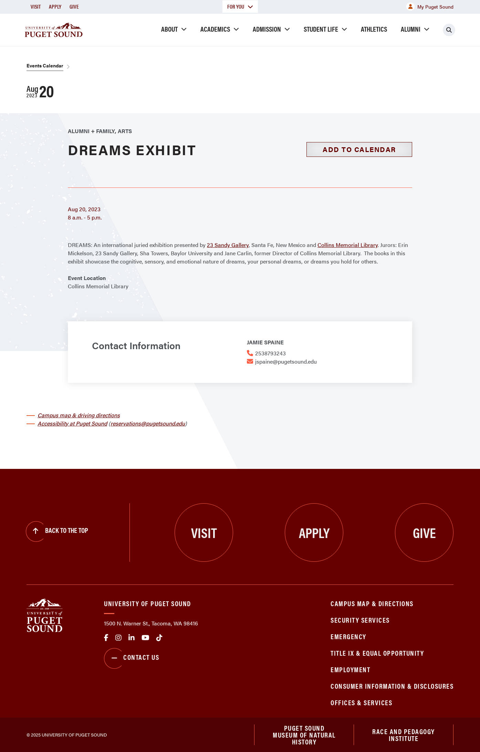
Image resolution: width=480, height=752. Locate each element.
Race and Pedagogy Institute (403, 734)
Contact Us (131, 658)
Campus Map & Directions (372, 603)
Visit (36, 6)
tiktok (159, 637)
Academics (215, 29)
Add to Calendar (359, 149)
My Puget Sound (429, 6)
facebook (106, 637)
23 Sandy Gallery (228, 245)
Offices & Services (361, 702)
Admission (267, 29)
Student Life (321, 29)
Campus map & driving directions (79, 415)
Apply (55, 6)
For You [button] (240, 6)
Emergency (348, 636)
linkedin (131, 637)
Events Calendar (45, 65)
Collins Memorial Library (347, 245)
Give (74, 6)
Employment (350, 669)
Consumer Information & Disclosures (392, 686)
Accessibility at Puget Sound (72, 423)
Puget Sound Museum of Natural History (304, 734)
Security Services (360, 620)
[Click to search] (449, 30)
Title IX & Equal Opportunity (377, 653)
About (169, 29)
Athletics (374, 29)
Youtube (145, 637)
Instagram (118, 637)
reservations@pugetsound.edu (148, 423)
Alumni (410, 29)
